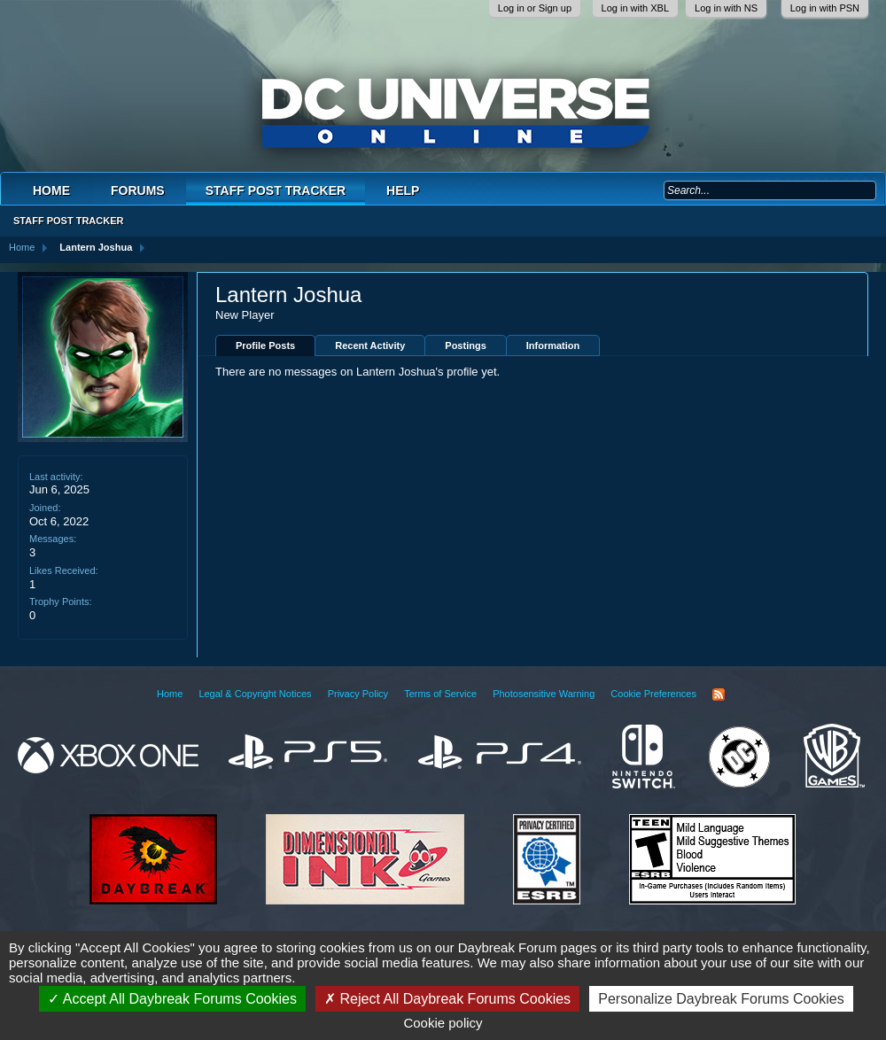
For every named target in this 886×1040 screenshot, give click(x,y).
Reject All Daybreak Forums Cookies (447, 998)
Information (553, 345)
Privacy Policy (358, 693)
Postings (465, 345)
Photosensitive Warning (544, 693)
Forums (138, 190)
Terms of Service (440, 693)
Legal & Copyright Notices (254, 693)
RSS (718, 694)
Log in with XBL (635, 8)
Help (402, 190)
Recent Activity (370, 345)
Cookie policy (442, 1022)
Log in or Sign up (534, 8)
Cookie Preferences (653, 693)
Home (51, 190)
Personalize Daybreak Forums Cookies (720, 998)
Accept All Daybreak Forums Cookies (172, 998)
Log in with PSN (824, 8)
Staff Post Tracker (276, 190)
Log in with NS (726, 8)
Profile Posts (265, 345)
